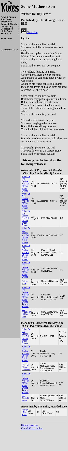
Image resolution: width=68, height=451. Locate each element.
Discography (7, 26)
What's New (6, 22)
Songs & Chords (9, 24)
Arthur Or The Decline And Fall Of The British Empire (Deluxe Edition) (26, 297)
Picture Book (25, 282)
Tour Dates (6, 19)
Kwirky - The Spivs (25, 412)
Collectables (7, 29)
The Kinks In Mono (25, 398)
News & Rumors (8, 17)
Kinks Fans (6, 31)
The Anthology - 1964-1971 (26, 313)
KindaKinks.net (29, 425)
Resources (6, 33)
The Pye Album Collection (26, 367)
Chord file (29, 32)
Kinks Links (6, 38)
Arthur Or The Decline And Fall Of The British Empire (26, 183)
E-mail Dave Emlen (31, 428)
